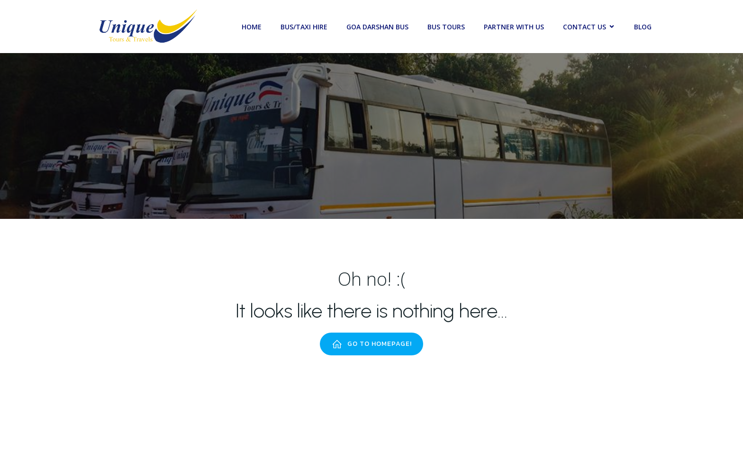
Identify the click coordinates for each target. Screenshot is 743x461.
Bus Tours (446, 26)
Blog (643, 26)
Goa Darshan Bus (377, 26)
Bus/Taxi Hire (304, 26)
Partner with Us (514, 26)
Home (252, 26)
